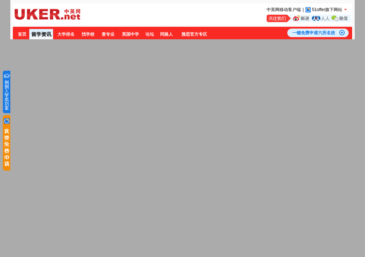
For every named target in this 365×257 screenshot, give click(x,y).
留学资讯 (41, 34)
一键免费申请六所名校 (313, 32)
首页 (22, 34)
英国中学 (130, 34)
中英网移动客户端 (284, 9)
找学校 (88, 34)
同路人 (166, 34)
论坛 (149, 34)
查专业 (108, 34)
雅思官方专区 (194, 34)
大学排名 (65, 34)
